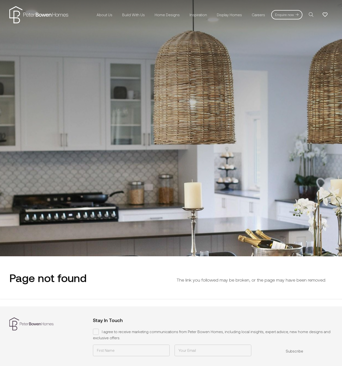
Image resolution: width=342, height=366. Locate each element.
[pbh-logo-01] (38, 14)
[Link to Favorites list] (325, 15)
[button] (311, 15)
